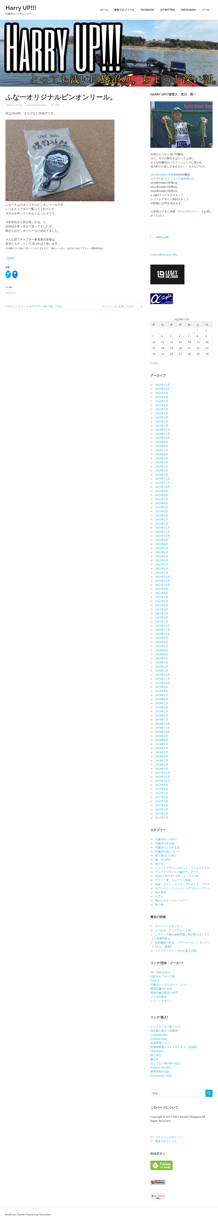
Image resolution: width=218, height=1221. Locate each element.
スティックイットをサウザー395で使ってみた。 (36, 306)
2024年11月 (162, 433)
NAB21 (154, 980)
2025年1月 (161, 425)
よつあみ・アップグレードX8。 (174, 930)
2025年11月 (162, 384)
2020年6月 (161, 650)
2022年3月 (161, 564)
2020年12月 (162, 625)
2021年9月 (161, 588)
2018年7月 (161, 744)
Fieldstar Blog (158, 1038)
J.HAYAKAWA (159, 1034)
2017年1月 (161, 817)
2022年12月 (162, 527)
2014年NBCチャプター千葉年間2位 (171, 178)
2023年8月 (161, 494)
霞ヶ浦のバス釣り (166, 855)
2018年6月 (161, 748)
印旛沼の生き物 (164, 843)
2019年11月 (162, 678)
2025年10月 (162, 388)
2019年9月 (161, 686)
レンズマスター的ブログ (165, 1026)
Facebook (147, 9)
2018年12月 (162, 723)
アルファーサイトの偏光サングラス (177, 871)
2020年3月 (161, 662)
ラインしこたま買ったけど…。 (121, 306)
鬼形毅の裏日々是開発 (164, 1030)
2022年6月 (161, 552)
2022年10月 (162, 535)
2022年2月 (161, 568)
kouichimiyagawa (36, 104)
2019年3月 (161, 711)
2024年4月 (161, 462)
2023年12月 (162, 478)
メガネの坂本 (158, 996)
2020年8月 (161, 642)
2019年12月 (162, 674)
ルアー (159, 896)
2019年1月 (161, 719)
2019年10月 (162, 682)
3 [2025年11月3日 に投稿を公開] (153, 336)
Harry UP (162, 237)
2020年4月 (161, 658)
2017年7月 (161, 793)
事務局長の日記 (159, 1071)
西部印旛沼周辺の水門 (164, 992)
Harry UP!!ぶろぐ (188, 211)
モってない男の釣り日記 (165, 1063)
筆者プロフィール (124, 9)
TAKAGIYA (156, 1051)
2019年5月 (161, 703)
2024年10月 (162, 437)
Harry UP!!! (22, 7)
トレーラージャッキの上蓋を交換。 (177, 950)
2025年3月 (161, 417)
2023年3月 (161, 515)
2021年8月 (161, 593)
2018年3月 (161, 760)
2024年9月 (161, 441)
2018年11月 (162, 727)
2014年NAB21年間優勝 (164, 174)
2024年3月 (161, 466)
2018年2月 (161, 764)
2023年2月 (161, 519)
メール (205, 9)
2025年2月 (161, 421)
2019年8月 (161, 691)
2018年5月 (161, 752)
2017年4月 (161, 805)
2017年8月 (161, 789)
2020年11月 (162, 629)
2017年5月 (161, 801)
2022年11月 (162, 531)
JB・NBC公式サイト (162, 972)
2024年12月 (162, 429)
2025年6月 (161, 405)
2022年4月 (161, 560)
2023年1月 (161, 523)
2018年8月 (161, 740)
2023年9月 (161, 490)
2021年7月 (161, 597)
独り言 (159, 863)
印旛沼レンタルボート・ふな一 (169, 984)
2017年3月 (161, 809)
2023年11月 (162, 482)
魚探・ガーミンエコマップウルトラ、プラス (182, 884)
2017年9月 (161, 784)
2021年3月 (161, 613)
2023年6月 (161, 503)
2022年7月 (161, 548)
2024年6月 (161, 454)
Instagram (188, 9)
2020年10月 (162, 633)
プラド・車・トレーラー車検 (173, 880)
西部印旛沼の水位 (161, 988)
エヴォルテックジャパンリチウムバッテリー (182, 888)
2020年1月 (161, 670)
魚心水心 (155, 1055)
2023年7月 (161, 499)
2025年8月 (161, 396)
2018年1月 (161, 768)
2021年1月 (161, 621)
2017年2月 (161, 813)
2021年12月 (162, 576)
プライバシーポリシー (168, 1137)
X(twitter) (167, 9)
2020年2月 (161, 666)
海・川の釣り (163, 859)
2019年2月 (161, 715)
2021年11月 (162, 580)
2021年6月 (161, 601)
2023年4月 (161, 511)
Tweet (10, 257)
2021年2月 (161, 617)
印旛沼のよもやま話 (167, 847)
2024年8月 (161, 445)
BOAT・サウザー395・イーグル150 (177, 875)
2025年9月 (161, 392)
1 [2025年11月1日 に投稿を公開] (197, 330)
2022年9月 (161, 539)
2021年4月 (161, 609)
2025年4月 (161, 413)
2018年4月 (161, 756)
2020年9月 (161, 637)
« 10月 (154, 363)
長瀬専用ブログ (159, 1042)
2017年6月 (161, 797)
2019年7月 (161, 695)
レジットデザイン (161, 1000)
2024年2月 (161, 470)
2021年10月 (162, 584)
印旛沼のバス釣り (166, 839)
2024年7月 (161, 450)
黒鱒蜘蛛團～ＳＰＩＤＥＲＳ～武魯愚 (173, 1046)
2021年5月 (161, 605)
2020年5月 (161, 654)
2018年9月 (161, 735)
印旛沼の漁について (167, 851)
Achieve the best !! (162, 1067)
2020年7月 (161, 646)
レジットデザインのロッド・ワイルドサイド (182, 867)
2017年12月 (162, 772)
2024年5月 (161, 458)
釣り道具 (55, 104)
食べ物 (159, 904)
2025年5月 (161, 409)
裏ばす (154, 1059)
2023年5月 (161, 507)
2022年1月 (161, 572)
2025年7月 (161, 401)
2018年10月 (162, 731)
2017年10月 (162, 780)
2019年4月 (161, 707)
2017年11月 (162, 776)
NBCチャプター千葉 (162, 976)
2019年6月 (161, 699)
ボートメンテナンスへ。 (170, 926)
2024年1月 (161, 474)
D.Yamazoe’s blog (161, 1075)
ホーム (104, 9)
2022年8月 (161, 544)
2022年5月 (161, 556)
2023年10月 (162, 486)
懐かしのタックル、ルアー (171, 900)
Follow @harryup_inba (163, 254)
